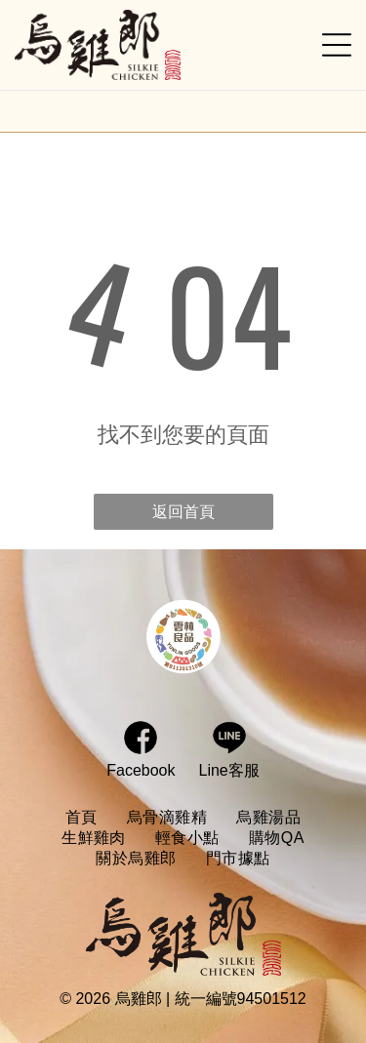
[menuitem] (81, 818)
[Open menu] (336, 45)
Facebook (140, 770)
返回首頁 (183, 511)
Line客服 (229, 770)
